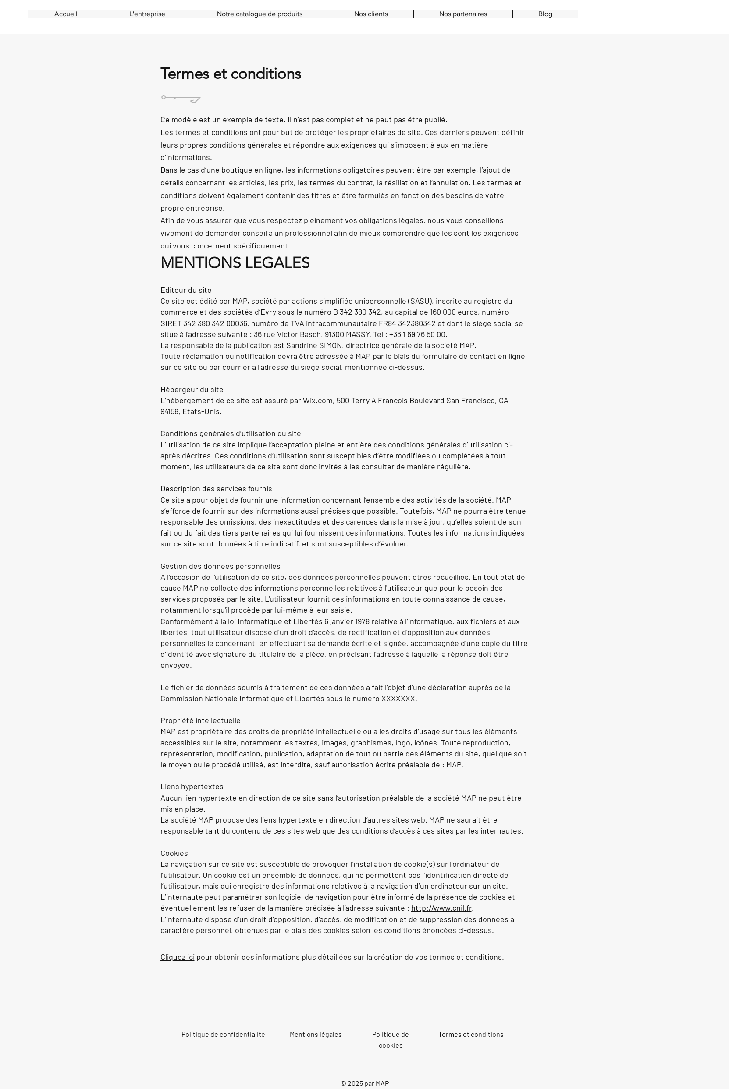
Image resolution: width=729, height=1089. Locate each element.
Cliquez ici (177, 956)
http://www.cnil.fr (441, 907)
